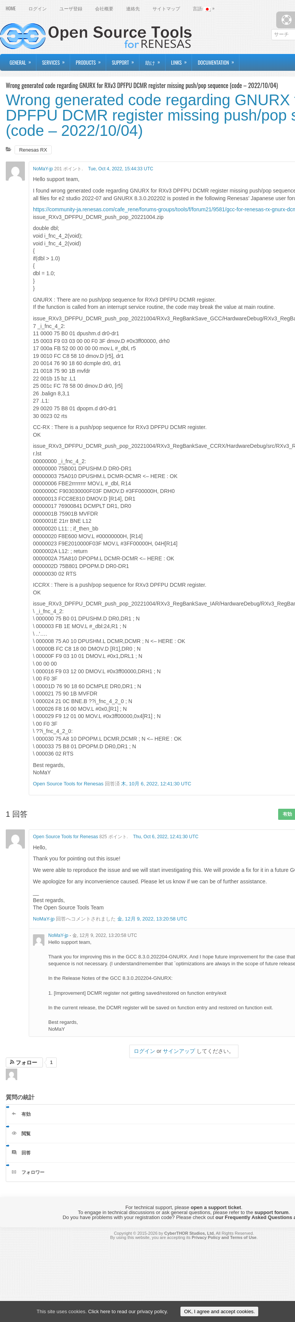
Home (11, 8)
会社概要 (104, 8)
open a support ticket (216, 1207)
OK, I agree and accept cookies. (219, 1311)
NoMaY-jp (43, 168)
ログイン (37, 8)
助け (155, 60)
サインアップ (179, 1051)
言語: (205, 7)
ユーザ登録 (70, 8)
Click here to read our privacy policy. (128, 1311)
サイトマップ (166, 8)
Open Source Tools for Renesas (68, 784)
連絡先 (133, 8)
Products (91, 60)
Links (181, 60)
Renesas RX (33, 150)
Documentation (218, 60)
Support (125, 60)
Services (56, 60)
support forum (271, 1212)
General (23, 60)
